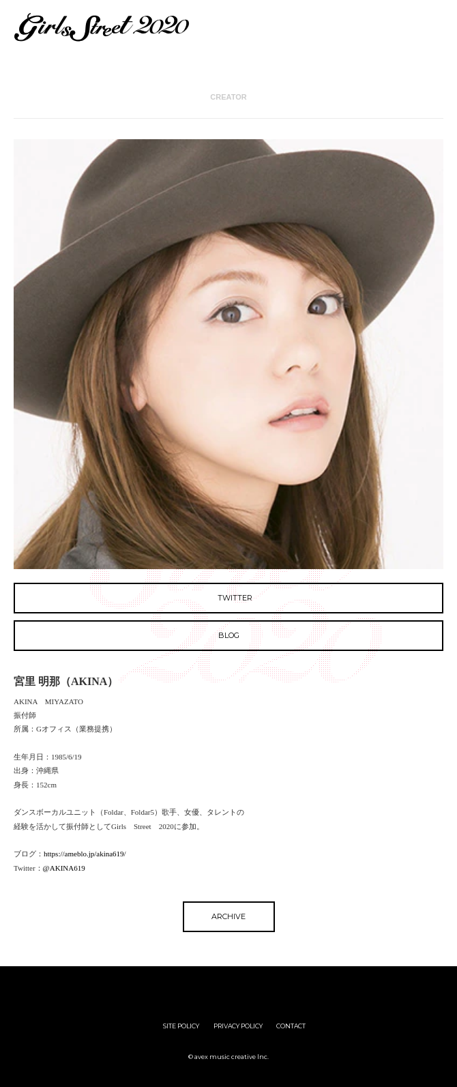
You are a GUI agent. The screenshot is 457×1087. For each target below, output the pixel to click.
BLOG (228, 635)
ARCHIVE (228, 916)
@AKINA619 (64, 868)
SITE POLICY (181, 1026)
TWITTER (228, 598)
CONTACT (291, 1026)
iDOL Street (229, 988)
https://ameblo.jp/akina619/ (85, 854)
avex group (293, 988)
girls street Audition (163, 988)
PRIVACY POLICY (238, 1026)
